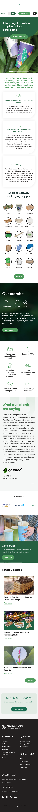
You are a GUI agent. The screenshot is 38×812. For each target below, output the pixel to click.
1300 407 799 (7, 782)
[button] (33, 484)
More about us (10, 330)
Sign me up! (19, 709)
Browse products (19, 37)
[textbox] (9, 13)
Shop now (8, 557)
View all (19, 276)
